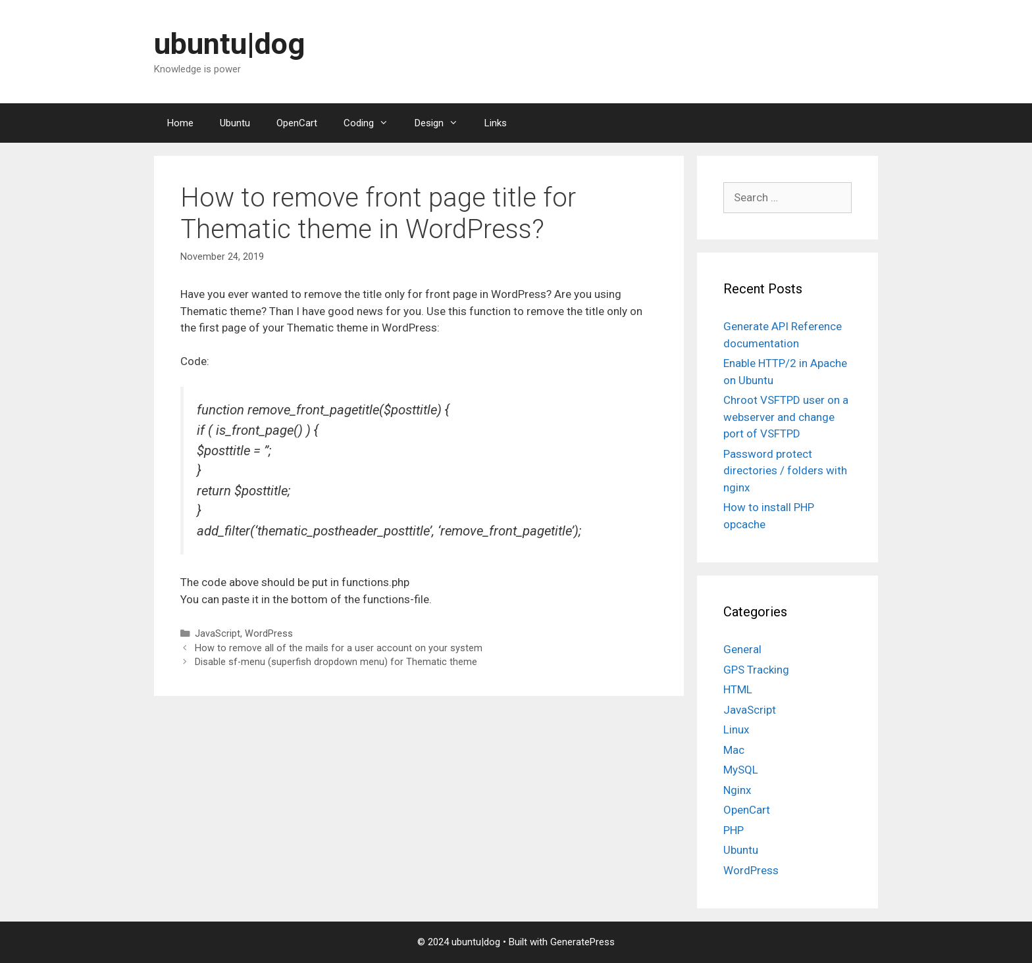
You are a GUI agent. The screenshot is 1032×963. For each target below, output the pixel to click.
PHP (733, 830)
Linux (736, 729)
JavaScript (217, 633)
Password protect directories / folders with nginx (785, 470)
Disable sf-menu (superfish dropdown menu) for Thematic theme (336, 662)
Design (443, 123)
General (742, 649)
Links (495, 123)
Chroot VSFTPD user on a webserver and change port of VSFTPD (785, 416)
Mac (733, 749)
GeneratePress (582, 942)
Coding (372, 123)
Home (180, 123)
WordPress (269, 633)
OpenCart (296, 123)
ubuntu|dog (229, 43)
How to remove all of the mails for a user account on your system (338, 648)
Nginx (737, 790)
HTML (737, 689)
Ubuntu (235, 123)
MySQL (740, 769)
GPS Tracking (756, 669)
